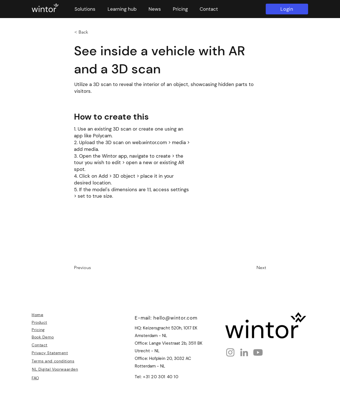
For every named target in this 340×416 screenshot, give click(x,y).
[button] (84, 9)
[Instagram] (230, 352)
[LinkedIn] (244, 352)
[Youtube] (257, 352)
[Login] (286, 9)
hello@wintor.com (175, 318)
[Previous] (92, 267)
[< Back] (93, 32)
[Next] (252, 267)
